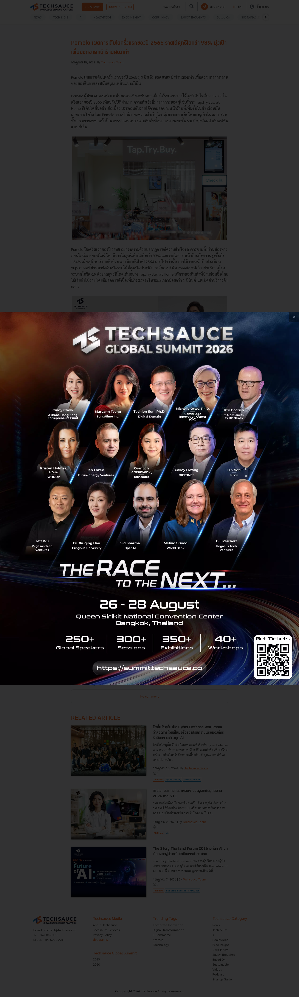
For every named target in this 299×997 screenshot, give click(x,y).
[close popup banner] (294, 317)
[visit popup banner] (149, 498)
